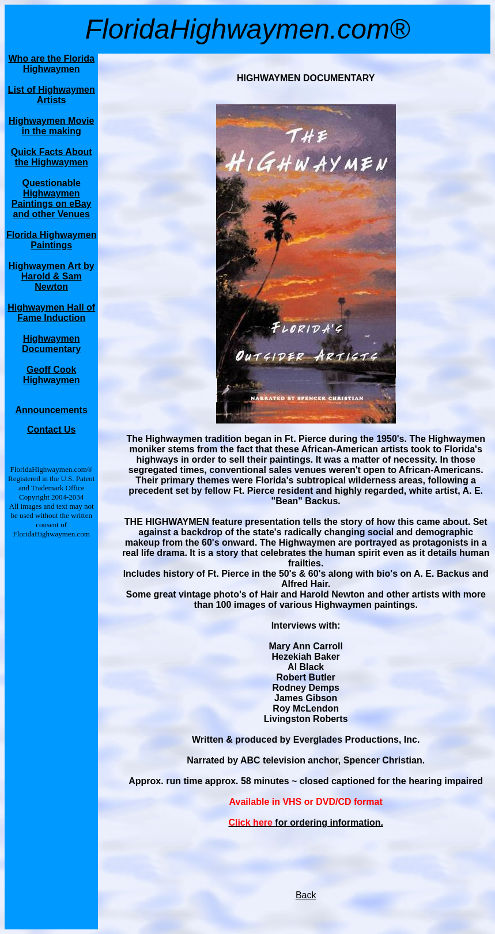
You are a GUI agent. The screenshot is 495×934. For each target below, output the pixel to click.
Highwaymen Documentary (51, 344)
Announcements (52, 410)
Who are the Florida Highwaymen (52, 64)
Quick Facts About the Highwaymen (51, 157)
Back (306, 895)
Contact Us (51, 429)
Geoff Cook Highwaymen (51, 375)
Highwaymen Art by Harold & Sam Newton (52, 276)
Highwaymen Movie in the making (51, 126)
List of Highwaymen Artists (51, 95)
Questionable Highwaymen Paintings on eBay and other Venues (52, 198)
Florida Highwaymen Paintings (51, 240)
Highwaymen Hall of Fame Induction (51, 312)
